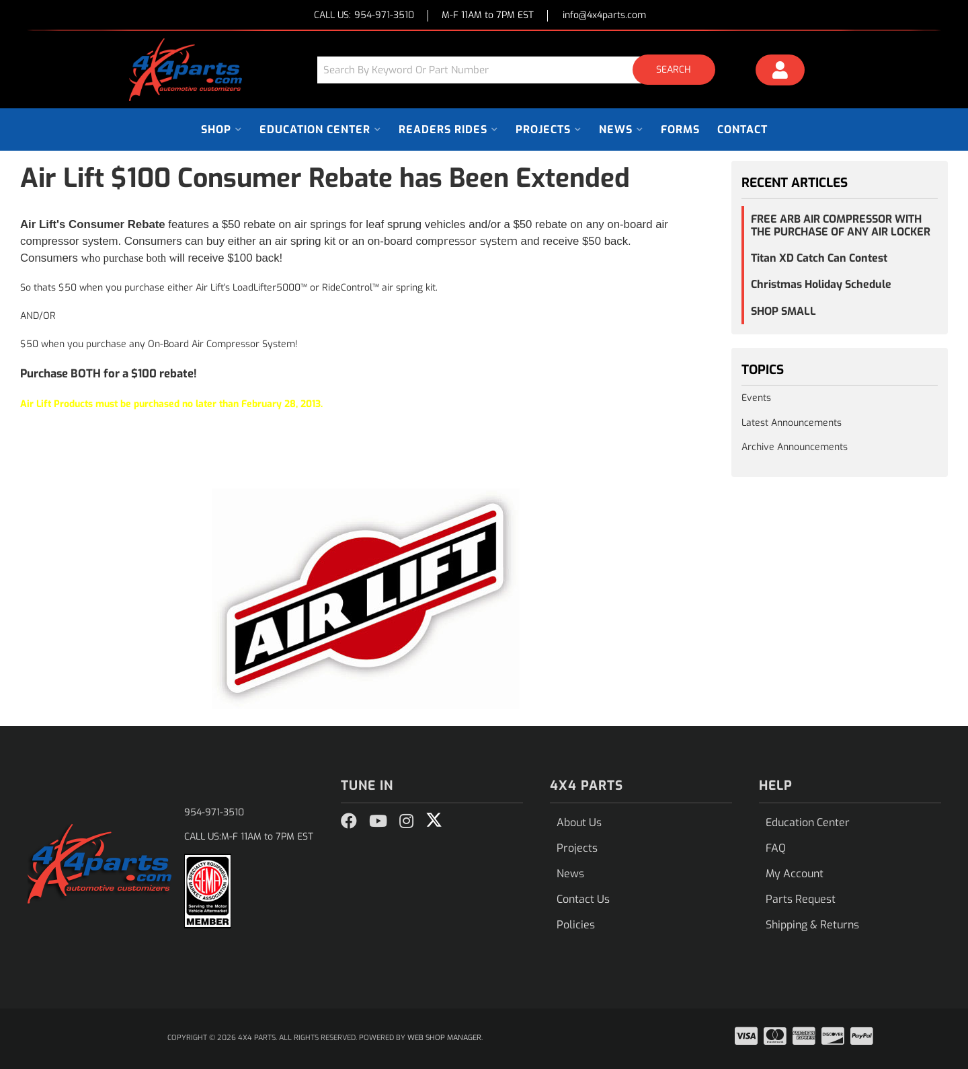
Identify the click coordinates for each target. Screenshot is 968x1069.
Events (756, 398)
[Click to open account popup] (780, 72)
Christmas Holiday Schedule (821, 284)
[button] (521, 69)
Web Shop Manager (444, 1038)
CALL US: (364, 16)
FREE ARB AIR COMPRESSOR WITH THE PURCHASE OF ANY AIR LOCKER (840, 225)
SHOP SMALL (783, 311)
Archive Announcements (794, 447)
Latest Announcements (791, 422)
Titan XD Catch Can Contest (819, 258)
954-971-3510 (214, 812)
